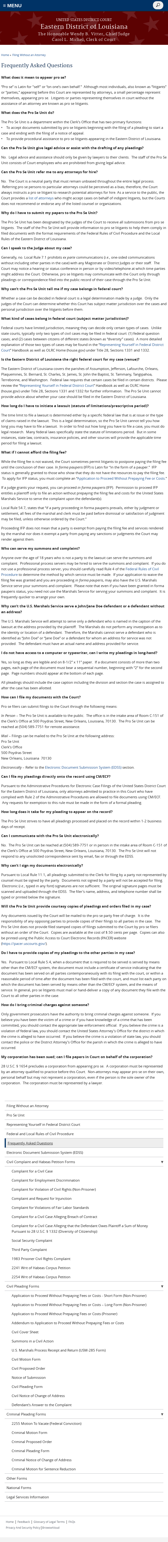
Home (5, 55)
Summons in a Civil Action (33, 1341)
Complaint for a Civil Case (32, 1171)
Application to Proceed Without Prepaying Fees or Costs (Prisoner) (64, 1313)
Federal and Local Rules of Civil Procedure (40, 1133)
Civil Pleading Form (27, 1386)
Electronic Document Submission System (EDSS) (83, 767)
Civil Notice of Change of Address (38, 1395)
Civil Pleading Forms (23, 1286)
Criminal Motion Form (29, 1432)
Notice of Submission (29, 1377)
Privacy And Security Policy (23, 1527)
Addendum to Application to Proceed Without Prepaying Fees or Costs (68, 1322)
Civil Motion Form (26, 1359)
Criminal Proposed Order (32, 1441)
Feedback (23, 1522)
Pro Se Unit (15, 1115)
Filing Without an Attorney (29, 55)
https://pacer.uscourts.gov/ (24, 943)
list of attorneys (41, 198)
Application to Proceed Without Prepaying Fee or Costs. (121, 478)
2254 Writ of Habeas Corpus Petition (41, 1276)
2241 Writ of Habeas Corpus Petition (41, 1267)
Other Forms (17, 1478)
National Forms (19, 1487)
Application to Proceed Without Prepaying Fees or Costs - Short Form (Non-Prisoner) (79, 1295)
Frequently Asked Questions (30, 1143)
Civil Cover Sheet (25, 1332)
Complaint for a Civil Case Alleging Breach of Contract (54, 1216)
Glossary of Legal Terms (49, 1522)
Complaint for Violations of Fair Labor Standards (50, 1207)
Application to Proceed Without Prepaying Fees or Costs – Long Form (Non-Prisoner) (79, 1304)
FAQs (72, 1522)
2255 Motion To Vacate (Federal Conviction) (46, 1423)
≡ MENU (12, 5)
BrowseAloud (50, 1527)
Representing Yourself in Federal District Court (57, 385)
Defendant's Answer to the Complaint (42, 1404)
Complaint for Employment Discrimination (46, 1180)
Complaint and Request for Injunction (42, 1198)
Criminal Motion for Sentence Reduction (44, 1469)
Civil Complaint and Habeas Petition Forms (41, 1161)
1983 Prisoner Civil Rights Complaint (41, 1258)
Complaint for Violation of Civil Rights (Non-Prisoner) (54, 1189)
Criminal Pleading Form (30, 1450)
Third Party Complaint (29, 1249)
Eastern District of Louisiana (84, 27)
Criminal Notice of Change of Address (42, 1460)
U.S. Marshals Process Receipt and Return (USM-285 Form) (59, 1350)
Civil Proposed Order (28, 1368)
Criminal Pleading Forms (26, 1414)
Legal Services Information (28, 1497)
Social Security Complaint (32, 1240)
